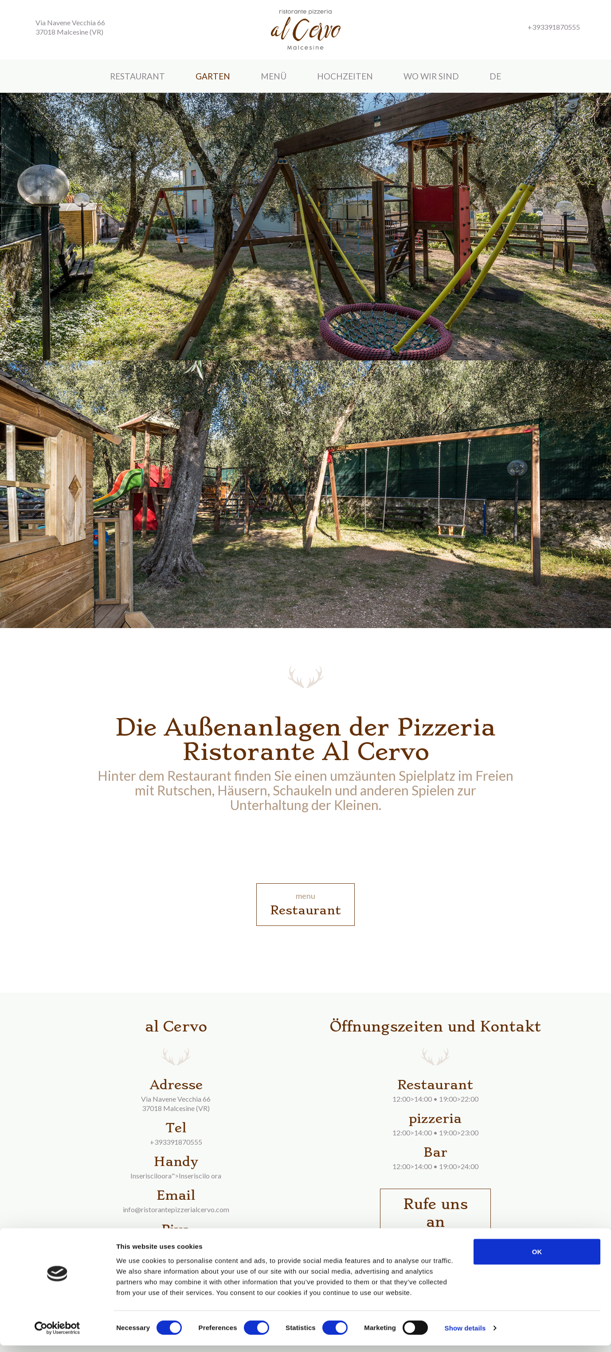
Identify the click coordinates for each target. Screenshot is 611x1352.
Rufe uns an (435, 1213)
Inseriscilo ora (200, 1175)
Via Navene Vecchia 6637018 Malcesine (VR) (176, 1103)
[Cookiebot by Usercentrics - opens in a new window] (57, 1334)
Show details (465, 1334)
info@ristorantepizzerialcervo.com (176, 1209)
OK (537, 1257)
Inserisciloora (151, 1175)
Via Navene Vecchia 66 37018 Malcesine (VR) (70, 27)
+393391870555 (176, 1142)
